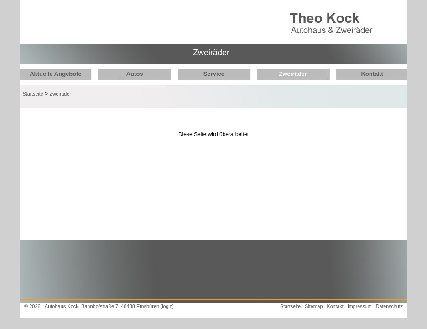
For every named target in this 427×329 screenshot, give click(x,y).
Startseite (33, 93)
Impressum (360, 306)
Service (208, 73)
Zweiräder (285, 73)
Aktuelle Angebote (56, 73)
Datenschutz (389, 306)
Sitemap (314, 306)
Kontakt (362, 73)
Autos (132, 73)
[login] (167, 306)
